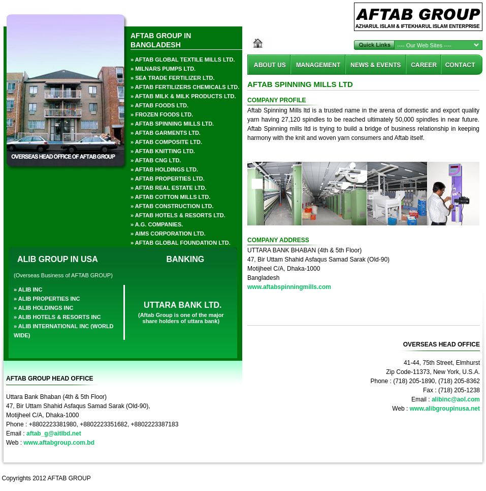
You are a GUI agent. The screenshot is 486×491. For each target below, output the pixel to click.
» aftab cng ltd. (156, 160)
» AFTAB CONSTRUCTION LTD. (172, 206)
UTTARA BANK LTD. (182, 305)
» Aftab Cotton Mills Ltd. (170, 197)
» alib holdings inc (44, 308)
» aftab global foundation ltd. (181, 243)
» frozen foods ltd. (162, 114)
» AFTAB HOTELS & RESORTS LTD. (178, 215)
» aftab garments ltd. (166, 133)
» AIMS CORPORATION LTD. (168, 233)
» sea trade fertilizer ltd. (173, 78)
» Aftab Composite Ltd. (166, 142)
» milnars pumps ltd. (163, 69)
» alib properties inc (47, 299)
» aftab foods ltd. (159, 105)
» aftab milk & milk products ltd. (183, 96)
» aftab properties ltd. (168, 179)
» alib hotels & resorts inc (57, 317)
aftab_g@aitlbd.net (53, 433)
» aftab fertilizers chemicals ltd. (185, 87)
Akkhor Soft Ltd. (457, 478)
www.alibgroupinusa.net (445, 408)
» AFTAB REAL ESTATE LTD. (169, 188)
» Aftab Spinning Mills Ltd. (172, 124)
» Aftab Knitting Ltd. (163, 151)
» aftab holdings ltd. (164, 169)
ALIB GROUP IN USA (57, 259)
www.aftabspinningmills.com (289, 287)
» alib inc (28, 289)
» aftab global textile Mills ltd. (183, 59)
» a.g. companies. (157, 224)
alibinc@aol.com (456, 399)
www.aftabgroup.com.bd (58, 442)
